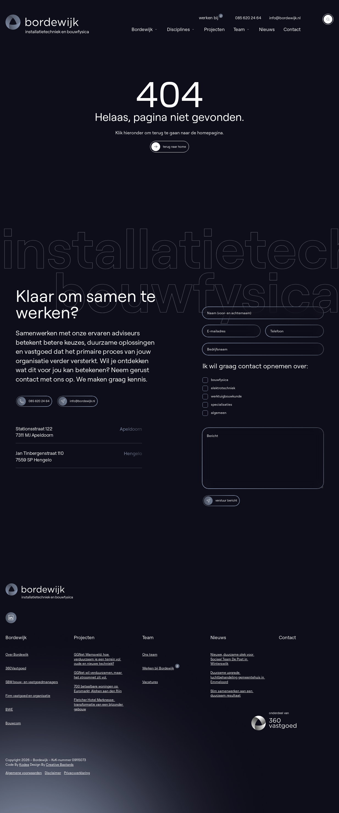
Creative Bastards (60, 764)
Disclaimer (53, 773)
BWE (9, 709)
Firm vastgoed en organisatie (27, 696)
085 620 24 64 (248, 17)
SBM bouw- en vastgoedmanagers (31, 682)
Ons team (149, 654)
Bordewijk (145, 29)
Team (242, 29)
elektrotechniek (223, 388)
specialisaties (221, 404)
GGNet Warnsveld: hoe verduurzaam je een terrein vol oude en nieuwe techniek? (97, 659)
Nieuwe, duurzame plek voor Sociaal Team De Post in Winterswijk (232, 659)
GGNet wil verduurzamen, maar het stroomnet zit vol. (98, 674)
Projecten (214, 29)
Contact (292, 29)
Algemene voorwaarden (23, 773)
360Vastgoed (15, 668)
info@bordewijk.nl (285, 17)
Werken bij (211, 17)
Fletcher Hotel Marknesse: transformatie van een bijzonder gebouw (99, 704)
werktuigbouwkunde (226, 396)
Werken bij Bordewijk (158, 668)
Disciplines (181, 29)
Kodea (24, 764)
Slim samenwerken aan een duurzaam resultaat (231, 693)
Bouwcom (13, 723)
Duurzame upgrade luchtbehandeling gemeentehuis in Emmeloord (237, 677)
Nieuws (267, 29)
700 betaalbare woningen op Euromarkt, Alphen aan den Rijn (98, 688)
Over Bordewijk (16, 654)
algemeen (218, 413)
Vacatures (150, 682)
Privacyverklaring (77, 773)
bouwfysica (219, 380)
